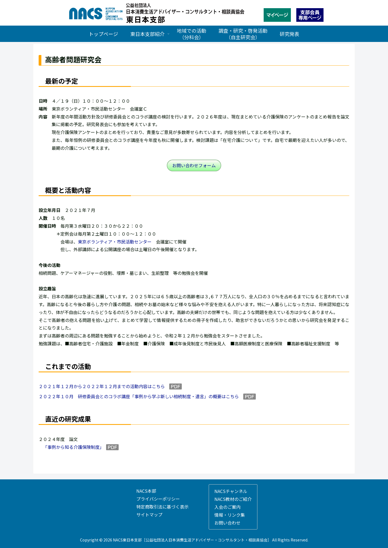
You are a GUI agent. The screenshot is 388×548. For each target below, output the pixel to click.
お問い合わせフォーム (194, 165)
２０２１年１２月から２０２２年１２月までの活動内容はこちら (102, 386)
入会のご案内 (227, 507)
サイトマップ (149, 514)
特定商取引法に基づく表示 (162, 506)
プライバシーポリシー (158, 498)
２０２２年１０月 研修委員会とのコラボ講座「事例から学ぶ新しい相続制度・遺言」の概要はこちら (139, 396)
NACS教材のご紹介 (233, 499)
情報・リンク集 (229, 515)
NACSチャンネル (230, 491)
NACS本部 (146, 491)
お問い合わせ (227, 522)
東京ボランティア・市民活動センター (115, 241)
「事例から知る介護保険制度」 (72, 447)
